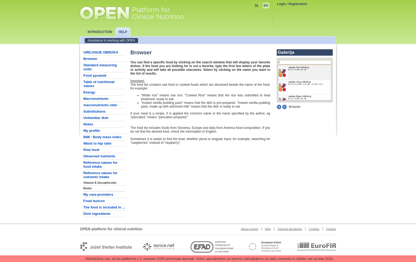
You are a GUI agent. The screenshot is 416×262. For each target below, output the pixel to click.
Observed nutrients (99, 156)
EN (266, 5)
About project (249, 229)
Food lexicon (94, 201)
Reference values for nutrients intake (101, 175)
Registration (297, 4)
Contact (331, 229)
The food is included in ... (104, 207)
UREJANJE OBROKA (101, 52)
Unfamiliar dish (96, 118)
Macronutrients (96, 99)
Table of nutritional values (99, 84)
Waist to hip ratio (98, 143)
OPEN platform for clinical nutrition (137, 12)
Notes (88, 124)
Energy (89, 92)
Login (281, 4)
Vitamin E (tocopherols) (100, 182)
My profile (92, 131)
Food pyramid (95, 75)
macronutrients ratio (100, 105)
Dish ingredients (97, 214)
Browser (90, 59)
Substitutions (95, 111)
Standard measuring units (100, 67)
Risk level (92, 150)
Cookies (314, 229)
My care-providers (98, 194)
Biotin (88, 188)
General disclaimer (290, 229)
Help (268, 229)
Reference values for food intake (101, 165)
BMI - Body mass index (102, 137)
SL (257, 5)
